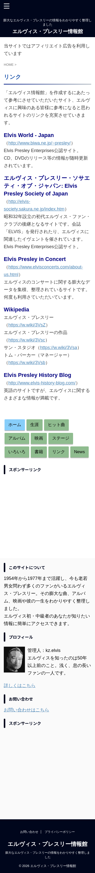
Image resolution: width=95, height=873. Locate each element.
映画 (39, 438)
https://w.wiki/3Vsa (58, 347)
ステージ (60, 438)
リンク (58, 451)
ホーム (14, 424)
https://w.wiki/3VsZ (27, 324)
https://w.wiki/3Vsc (26, 340)
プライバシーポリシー (60, 832)
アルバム (16, 438)
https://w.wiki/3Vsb (26, 362)
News (79, 451)
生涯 (34, 424)
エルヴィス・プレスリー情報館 (47, 31)
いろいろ (16, 451)
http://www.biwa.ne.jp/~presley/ (39, 143)
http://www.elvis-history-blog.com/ (42, 382)
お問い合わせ (29, 832)
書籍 (39, 451)
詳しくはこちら (20, 685)
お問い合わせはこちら (26, 709)
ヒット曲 (56, 424)
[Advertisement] (46, 512)
